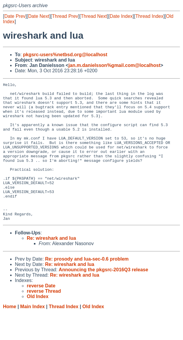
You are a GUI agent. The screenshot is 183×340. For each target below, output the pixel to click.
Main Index (32, 334)
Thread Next (94, 16)
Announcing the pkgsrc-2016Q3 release (103, 297)
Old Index (93, 334)
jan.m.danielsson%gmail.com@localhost (114, 65)
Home (9, 334)
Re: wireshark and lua (51, 265)
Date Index (121, 16)
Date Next (38, 16)
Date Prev (14, 16)
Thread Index (149, 16)
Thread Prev (65, 16)
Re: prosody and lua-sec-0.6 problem (87, 286)
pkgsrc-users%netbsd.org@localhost (65, 54)
